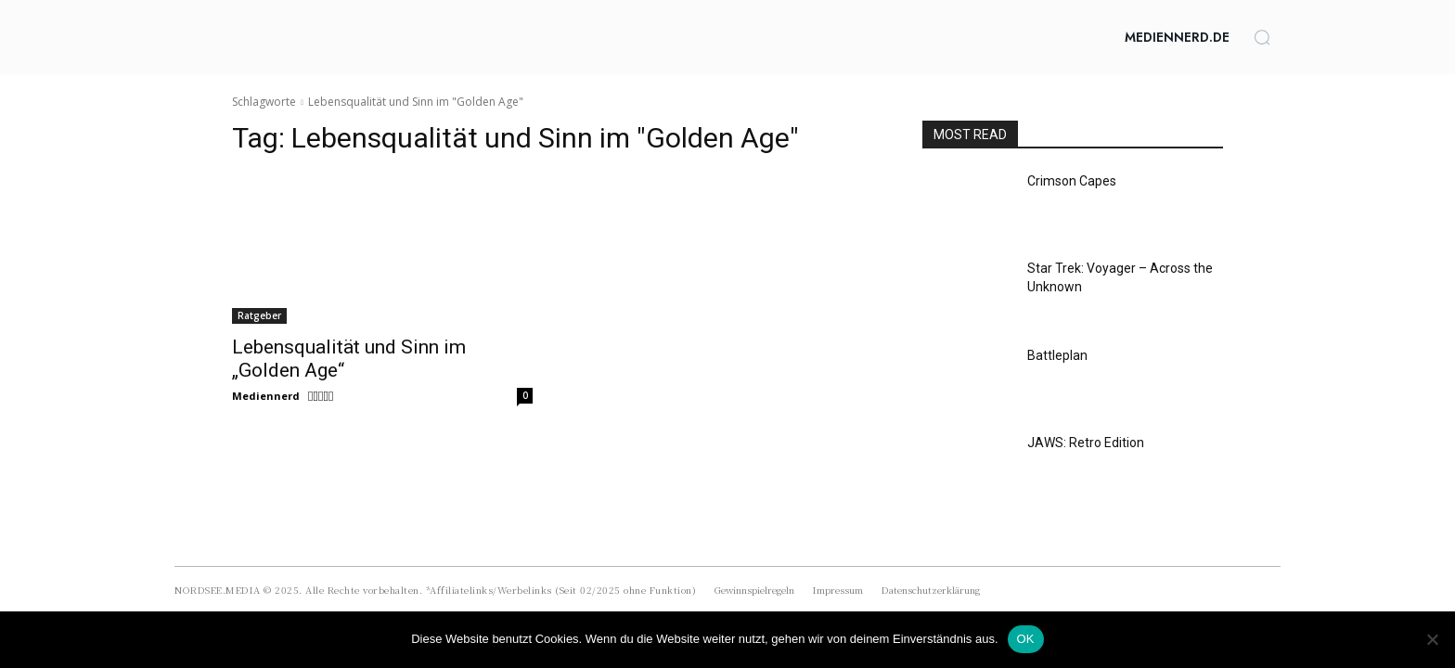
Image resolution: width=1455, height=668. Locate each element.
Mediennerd (266, 396)
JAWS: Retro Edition (1085, 442)
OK (1026, 639)
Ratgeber (259, 315)
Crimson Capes (1071, 180)
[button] (1262, 37)
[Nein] (1432, 639)
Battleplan (1057, 355)
